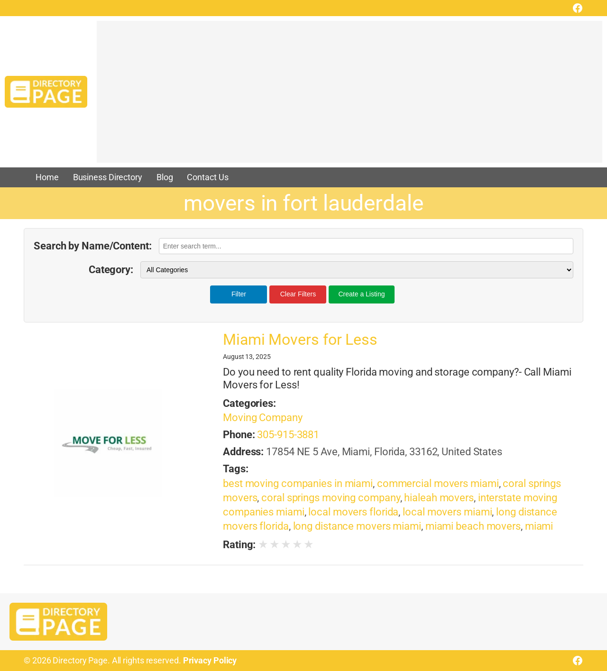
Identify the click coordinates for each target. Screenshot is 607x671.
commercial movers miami (438, 483)
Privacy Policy (210, 660)
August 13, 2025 (247, 356)
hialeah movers (439, 498)
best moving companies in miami (298, 483)
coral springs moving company (330, 498)
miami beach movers (473, 526)
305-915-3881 (288, 435)
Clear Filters (298, 294)
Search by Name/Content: (93, 246)
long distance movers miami (357, 526)
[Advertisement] (349, 96)
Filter (238, 294)
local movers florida (353, 512)
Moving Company (263, 417)
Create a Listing (361, 294)
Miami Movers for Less (300, 339)
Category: (111, 270)
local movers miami (447, 512)
